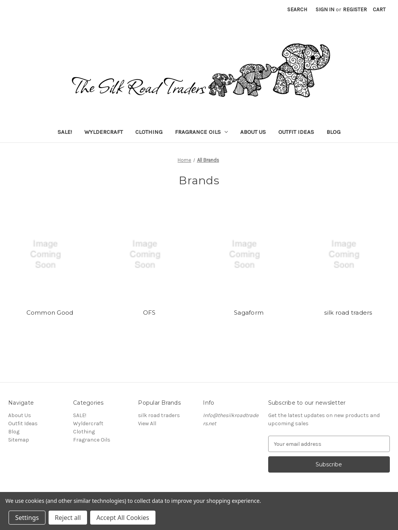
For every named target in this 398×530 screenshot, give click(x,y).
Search (297, 9)
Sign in (325, 9)
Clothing (148, 131)
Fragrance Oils (201, 131)
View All (147, 423)
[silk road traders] (348, 254)
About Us (253, 131)
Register (355, 9)
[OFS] (149, 254)
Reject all (68, 517)
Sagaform (249, 312)
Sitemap (18, 439)
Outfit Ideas (296, 131)
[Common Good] (49, 254)
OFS (149, 312)
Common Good (49, 312)
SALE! (65, 131)
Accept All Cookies (122, 517)
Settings (27, 517)
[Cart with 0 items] (379, 9)
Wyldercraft (103, 131)
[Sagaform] (248, 254)
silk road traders (348, 312)
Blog (333, 131)
